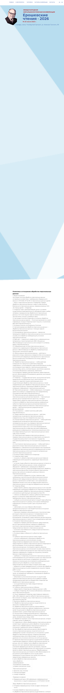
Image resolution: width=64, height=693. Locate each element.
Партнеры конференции (41, 2)
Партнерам (30, 2)
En (62, 2)
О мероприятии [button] (20, 2)
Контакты (52, 2)
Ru (59, 2)
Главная (11, 2)
